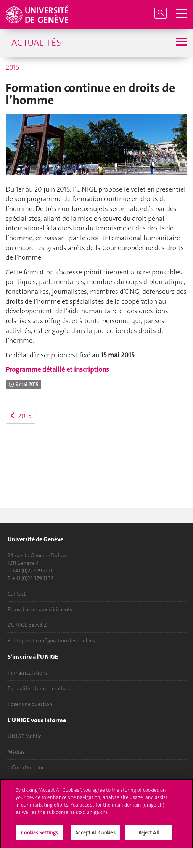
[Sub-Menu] (180, 42)
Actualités (36, 42)
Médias (16, 751)
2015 (12, 67)
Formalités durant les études (41, 688)
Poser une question (30, 704)
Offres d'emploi (25, 767)
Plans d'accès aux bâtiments (40, 609)
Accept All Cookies (95, 835)
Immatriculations (28, 672)
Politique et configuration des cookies (51, 640)
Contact (17, 593)
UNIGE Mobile (25, 736)
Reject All (148, 835)
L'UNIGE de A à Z (27, 624)
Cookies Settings (39, 835)
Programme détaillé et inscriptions (57, 369)
